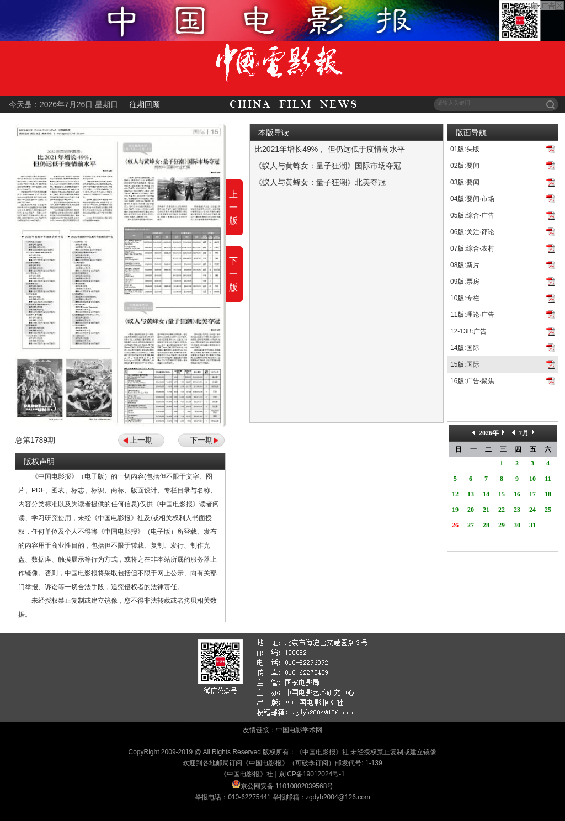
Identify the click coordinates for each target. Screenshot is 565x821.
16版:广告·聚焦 (472, 381)
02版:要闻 (464, 166)
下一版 (233, 274)
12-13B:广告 (468, 331)
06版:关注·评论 (472, 232)
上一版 (233, 207)
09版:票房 (464, 281)
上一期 (141, 440)
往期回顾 (144, 104)
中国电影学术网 (299, 730)
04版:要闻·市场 (472, 199)
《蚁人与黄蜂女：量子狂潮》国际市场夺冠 (327, 165)
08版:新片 (464, 265)
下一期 (201, 440)
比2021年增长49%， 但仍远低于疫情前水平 (329, 149)
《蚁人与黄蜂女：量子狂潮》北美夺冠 (320, 182)
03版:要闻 (464, 182)
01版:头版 (464, 149)
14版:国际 (464, 348)
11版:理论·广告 (472, 315)
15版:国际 (464, 364)
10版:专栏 (464, 298)
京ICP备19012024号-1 (312, 774)
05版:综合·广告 (472, 215)
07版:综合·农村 (472, 248)
